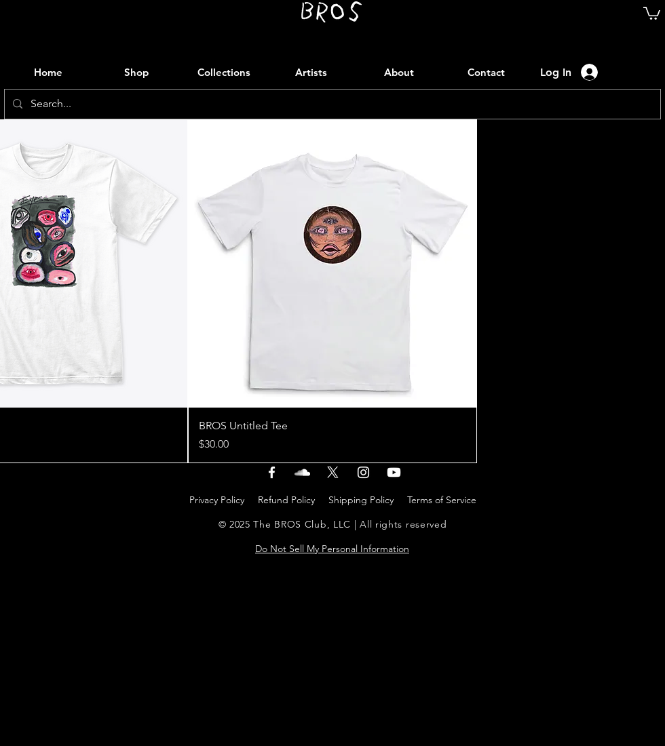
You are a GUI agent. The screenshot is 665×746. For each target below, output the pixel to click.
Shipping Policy (361, 500)
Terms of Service (441, 500)
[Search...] (331, 104)
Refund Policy (286, 500)
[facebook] (272, 472)
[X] (333, 472)
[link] (651, 12)
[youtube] (394, 472)
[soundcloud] (302, 472)
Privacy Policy (216, 500)
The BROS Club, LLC (302, 524)
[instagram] (363, 472)
